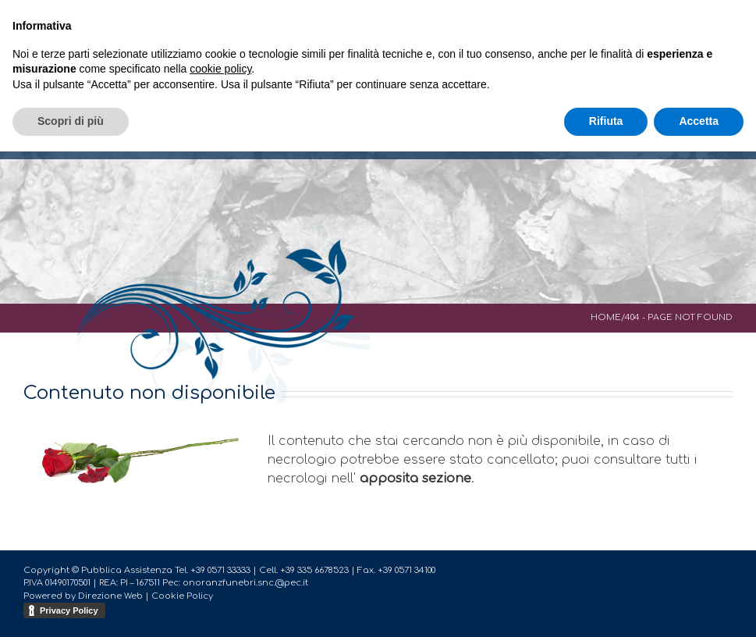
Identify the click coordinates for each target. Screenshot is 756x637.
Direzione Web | (114, 596)
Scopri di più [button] (70, 121)
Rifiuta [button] (606, 121)
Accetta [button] (699, 121)
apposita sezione (415, 479)
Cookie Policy (182, 596)
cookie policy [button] (220, 68)
